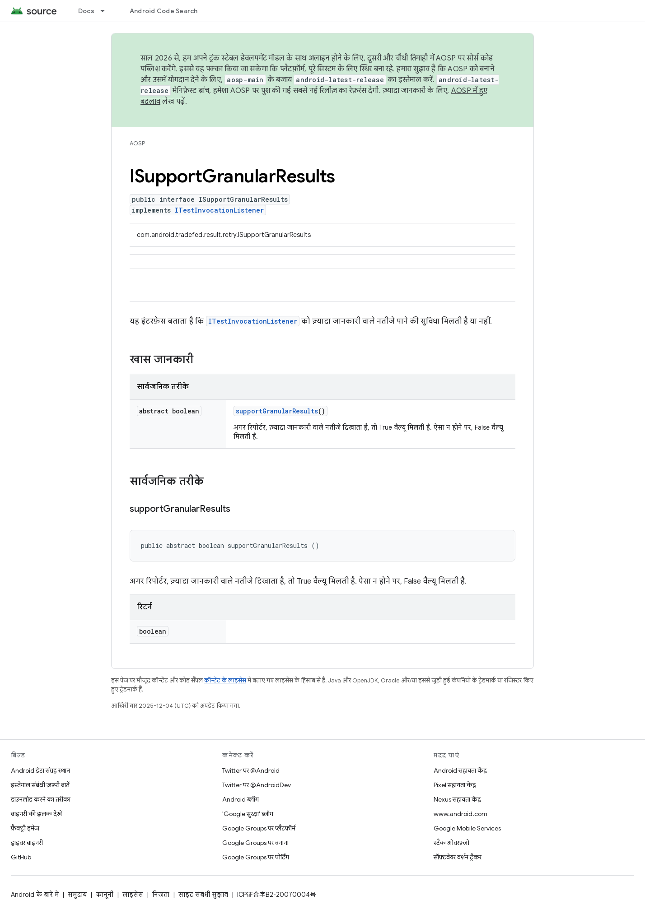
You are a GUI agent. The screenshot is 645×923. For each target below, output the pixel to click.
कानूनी (104, 894)
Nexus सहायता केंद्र (457, 799)
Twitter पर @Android (251, 770)
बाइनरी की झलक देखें (36, 814)
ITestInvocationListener (219, 210)
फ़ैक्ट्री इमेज (25, 828)
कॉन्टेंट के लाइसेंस (225, 680)
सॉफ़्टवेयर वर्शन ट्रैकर (457, 857)
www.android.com (460, 814)
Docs (86, 11)
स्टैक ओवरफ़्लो (451, 843)
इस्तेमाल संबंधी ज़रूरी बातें (40, 785)
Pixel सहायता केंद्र (455, 785)
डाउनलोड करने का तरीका (40, 799)
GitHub (21, 857)
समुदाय (77, 894)
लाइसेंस (132, 894)
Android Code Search (164, 11)
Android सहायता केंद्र (460, 770)
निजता (160, 894)
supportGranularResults (277, 411)
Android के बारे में (35, 894)
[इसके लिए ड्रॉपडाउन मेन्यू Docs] (106, 11)
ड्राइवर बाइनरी (27, 843)
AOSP (137, 143)
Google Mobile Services (467, 828)
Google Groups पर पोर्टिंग (255, 857)
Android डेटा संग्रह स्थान (40, 770)
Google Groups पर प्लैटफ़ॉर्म (258, 828)
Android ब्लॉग (240, 799)
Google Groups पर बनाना (255, 843)
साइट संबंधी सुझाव (203, 894)
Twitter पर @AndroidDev (256, 785)
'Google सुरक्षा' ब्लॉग (247, 814)
